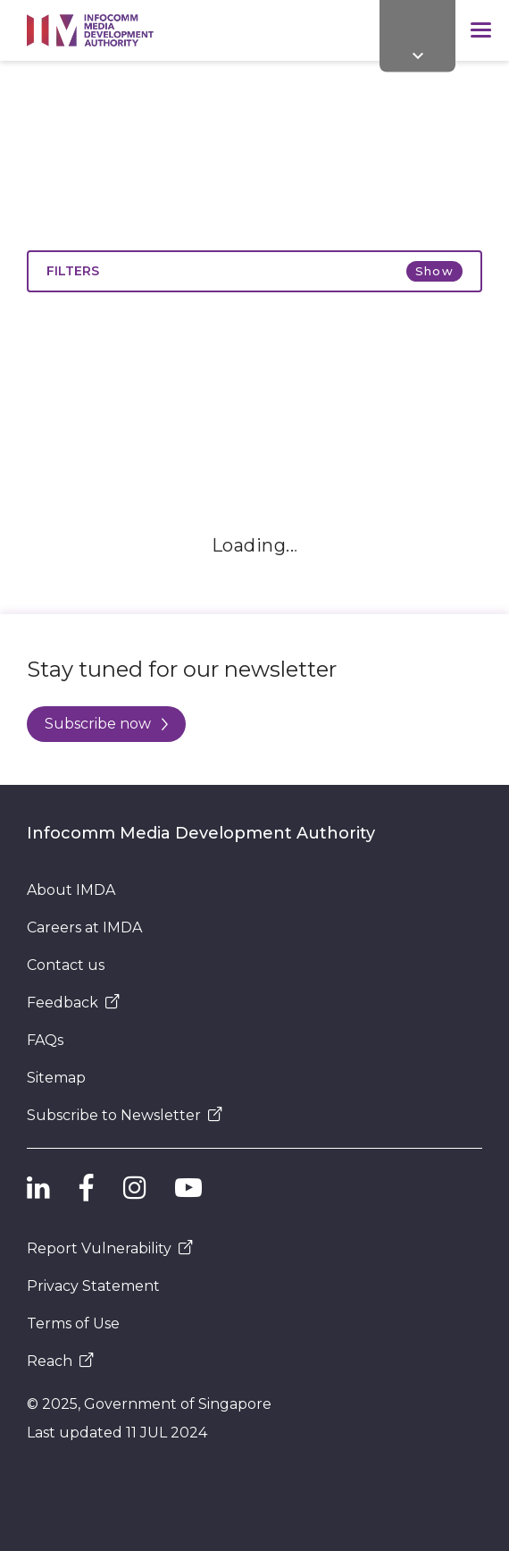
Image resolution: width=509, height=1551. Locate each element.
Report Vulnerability (110, 1248)
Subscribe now (106, 723)
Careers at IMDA (84, 927)
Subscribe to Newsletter (124, 1115)
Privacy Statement (93, 1285)
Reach (60, 1361)
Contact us (65, 965)
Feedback (73, 1002)
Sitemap (56, 1077)
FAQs (45, 1040)
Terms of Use (73, 1323)
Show (434, 271)
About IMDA (71, 889)
